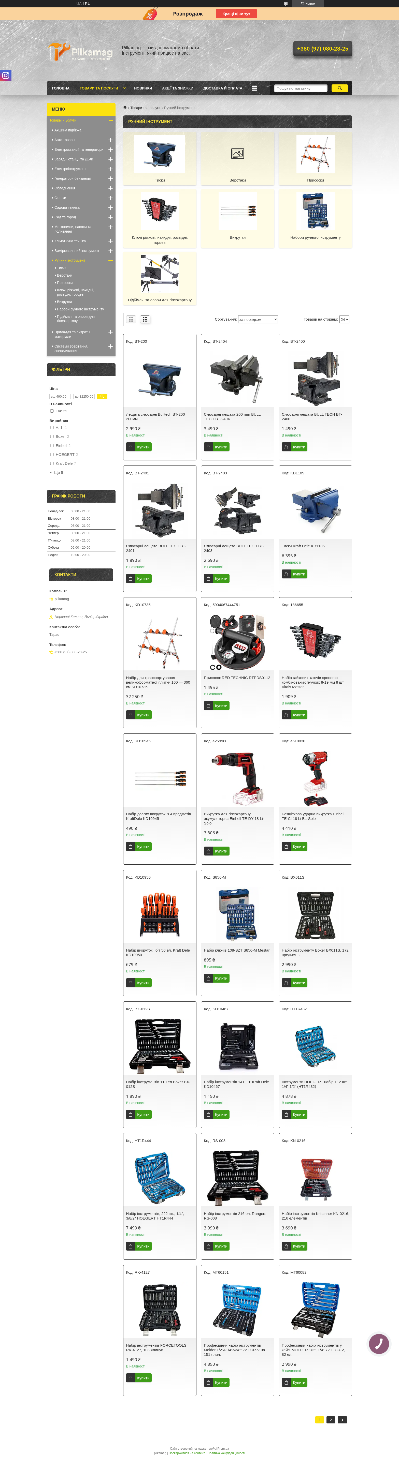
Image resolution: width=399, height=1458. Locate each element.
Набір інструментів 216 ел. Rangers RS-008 (235, 1215)
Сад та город (65, 217)
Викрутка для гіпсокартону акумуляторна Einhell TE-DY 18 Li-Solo (234, 818)
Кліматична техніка (70, 241)
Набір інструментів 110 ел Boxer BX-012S (158, 1084)
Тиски (160, 180)
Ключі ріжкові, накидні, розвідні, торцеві (160, 240)
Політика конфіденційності (226, 1453)
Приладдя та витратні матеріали (72, 334)
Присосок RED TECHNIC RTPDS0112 (237, 677)
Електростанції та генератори (78, 149)
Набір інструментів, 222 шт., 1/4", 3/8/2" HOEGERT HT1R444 (155, 1215)
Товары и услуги (62, 120)
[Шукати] (340, 88)
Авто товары (64, 140)
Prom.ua (223, 1448)
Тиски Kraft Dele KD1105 (303, 546)
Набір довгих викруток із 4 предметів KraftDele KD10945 (158, 816)
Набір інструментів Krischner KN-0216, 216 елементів (315, 1215)
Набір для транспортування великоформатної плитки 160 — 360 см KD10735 (158, 682)
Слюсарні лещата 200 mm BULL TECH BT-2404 (232, 416)
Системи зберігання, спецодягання (71, 348)
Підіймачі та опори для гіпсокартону (160, 300)
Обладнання (64, 188)
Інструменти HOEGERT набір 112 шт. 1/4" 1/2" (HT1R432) (314, 1084)
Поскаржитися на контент (187, 1453)
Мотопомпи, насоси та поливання (72, 229)
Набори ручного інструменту (315, 237)
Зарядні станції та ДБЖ (73, 159)
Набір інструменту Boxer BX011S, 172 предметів (315, 952)
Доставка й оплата (222, 88)
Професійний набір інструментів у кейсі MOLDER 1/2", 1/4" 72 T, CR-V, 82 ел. (313, 1350)
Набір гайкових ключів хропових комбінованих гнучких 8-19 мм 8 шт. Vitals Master (313, 682)
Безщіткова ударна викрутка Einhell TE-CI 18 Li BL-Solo (313, 816)
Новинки (143, 88)
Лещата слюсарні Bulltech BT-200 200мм (155, 416)
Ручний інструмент (69, 260)
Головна (60, 88)
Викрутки (238, 237)
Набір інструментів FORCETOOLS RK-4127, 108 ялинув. (156, 1347)
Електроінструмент (70, 169)
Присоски (315, 180)
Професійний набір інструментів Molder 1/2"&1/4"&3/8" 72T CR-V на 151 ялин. (234, 1350)
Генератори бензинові (72, 178)
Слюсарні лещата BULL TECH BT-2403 (234, 548)
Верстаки (238, 180)
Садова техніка (67, 207)
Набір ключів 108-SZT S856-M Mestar (236, 950)
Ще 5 (58, 473)
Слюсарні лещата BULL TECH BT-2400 (312, 416)
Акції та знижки (177, 88)
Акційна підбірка (67, 130)
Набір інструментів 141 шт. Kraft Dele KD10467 (236, 1084)
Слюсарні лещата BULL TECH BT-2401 (156, 548)
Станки (60, 198)
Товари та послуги (99, 88)
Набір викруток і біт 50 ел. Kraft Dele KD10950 (158, 952)
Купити (143, 447)
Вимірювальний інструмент (76, 251)
